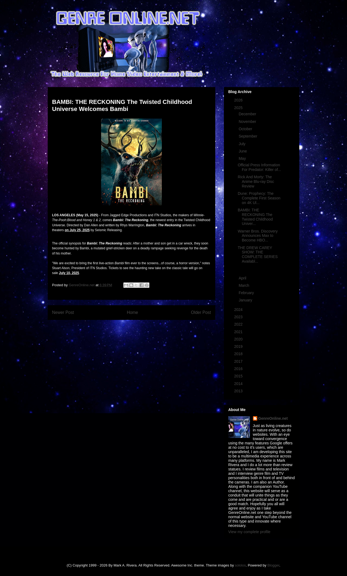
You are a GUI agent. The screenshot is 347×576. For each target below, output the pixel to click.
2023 (239, 317)
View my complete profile (249, 532)
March (244, 285)
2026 (239, 100)
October (246, 129)
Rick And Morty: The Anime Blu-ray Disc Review (256, 181)
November (248, 121)
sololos (240, 565)
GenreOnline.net (273, 418)
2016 (239, 369)
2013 (239, 391)
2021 (239, 332)
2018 (239, 354)
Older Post (201, 312)
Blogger (273, 565)
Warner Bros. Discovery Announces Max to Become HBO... (258, 236)
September (248, 136)
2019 (239, 346)
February (247, 293)
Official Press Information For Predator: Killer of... (259, 167)
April (243, 278)
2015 (239, 376)
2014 (239, 383)
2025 (239, 108)
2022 (239, 324)
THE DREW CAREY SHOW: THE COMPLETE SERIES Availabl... (258, 254)
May (243, 158)
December (248, 114)
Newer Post (63, 312)
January (246, 300)
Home (132, 312)
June (243, 151)
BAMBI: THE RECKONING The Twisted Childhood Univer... (255, 217)
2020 (239, 339)
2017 (239, 361)
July (242, 144)
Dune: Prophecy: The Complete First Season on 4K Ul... (259, 198)
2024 (239, 309)
